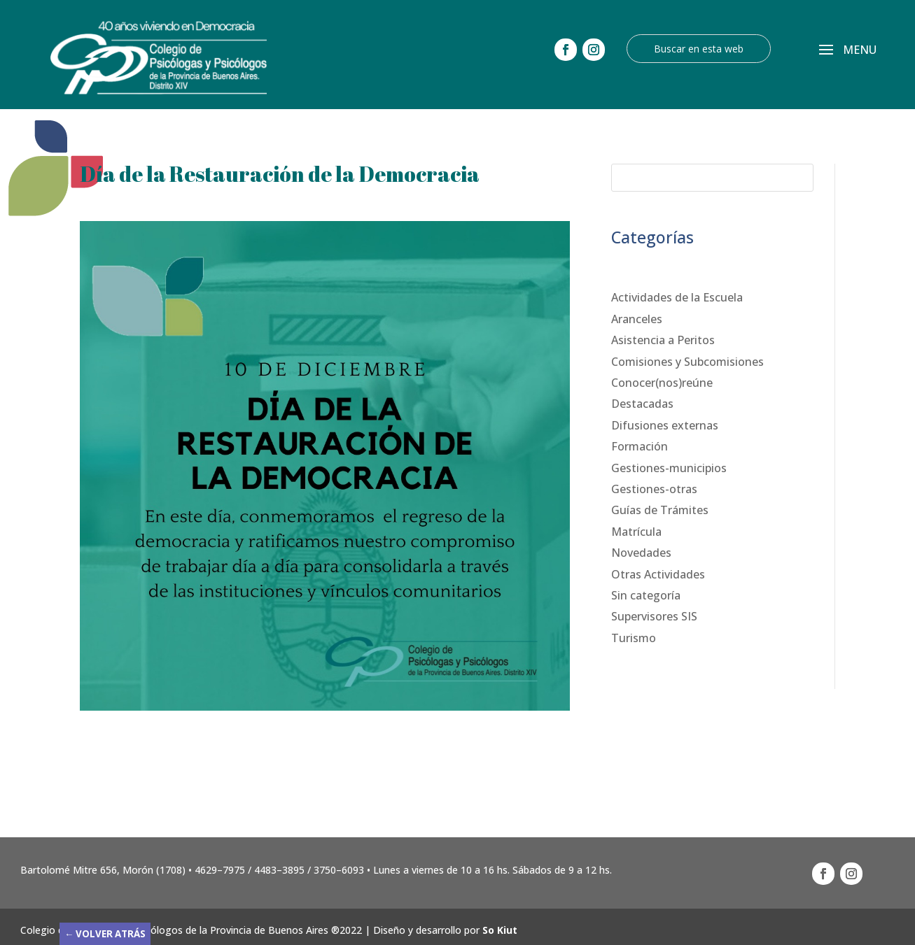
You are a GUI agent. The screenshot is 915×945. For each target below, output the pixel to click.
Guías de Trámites (659, 510)
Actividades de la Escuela (677, 297)
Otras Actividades (658, 574)
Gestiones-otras (654, 489)
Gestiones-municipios (669, 468)
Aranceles (636, 319)
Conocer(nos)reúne (662, 382)
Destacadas (642, 403)
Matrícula (636, 531)
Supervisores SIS (654, 616)
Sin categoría (645, 595)
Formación (639, 446)
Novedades (641, 552)
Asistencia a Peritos (663, 340)
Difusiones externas (664, 425)
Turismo (633, 638)
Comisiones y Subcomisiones (687, 361)
